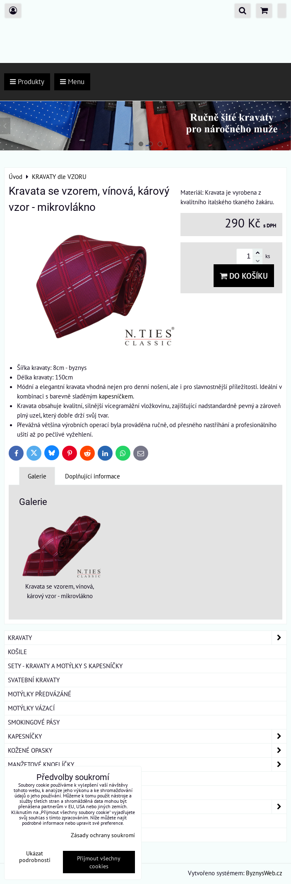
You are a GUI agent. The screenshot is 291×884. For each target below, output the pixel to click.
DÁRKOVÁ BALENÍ (31, 820)
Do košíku (244, 276)
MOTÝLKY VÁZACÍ (31, 708)
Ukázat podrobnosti (35, 856)
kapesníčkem (116, 396)
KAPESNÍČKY (147, 736)
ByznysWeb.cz (264, 873)
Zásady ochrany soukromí (103, 835)
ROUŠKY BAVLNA (30, 835)
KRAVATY (147, 638)
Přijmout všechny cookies (98, 862)
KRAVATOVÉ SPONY (33, 778)
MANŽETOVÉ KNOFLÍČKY (147, 764)
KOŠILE (17, 651)
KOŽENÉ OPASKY (147, 750)
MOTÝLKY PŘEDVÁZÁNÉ (39, 694)
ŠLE (13, 792)
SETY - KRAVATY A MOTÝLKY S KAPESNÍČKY (65, 666)
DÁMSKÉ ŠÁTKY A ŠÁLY (147, 807)
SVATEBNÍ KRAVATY (34, 680)
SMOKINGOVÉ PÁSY (34, 722)
